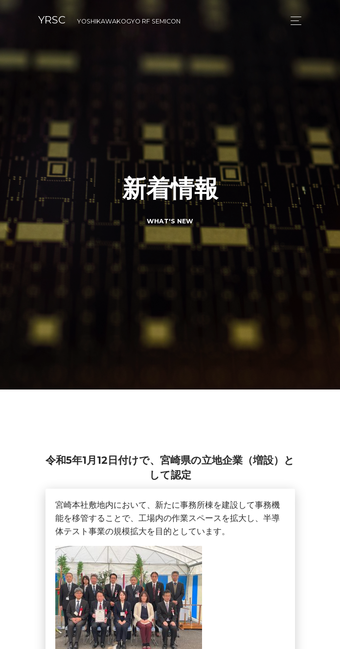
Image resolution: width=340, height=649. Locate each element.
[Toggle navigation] (293, 20)
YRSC (109, 20)
